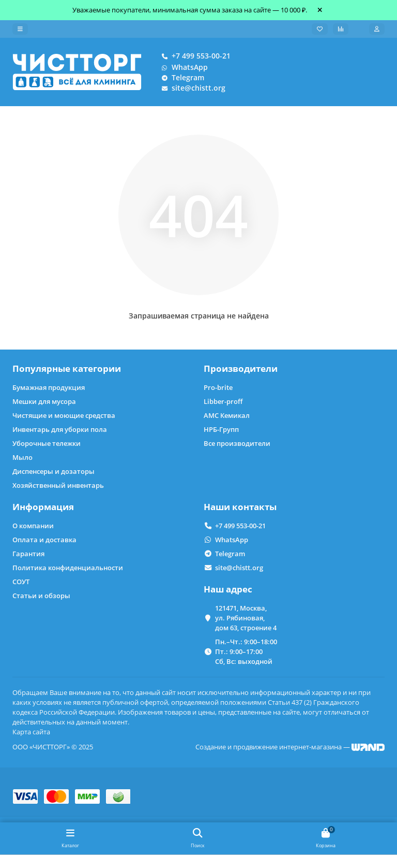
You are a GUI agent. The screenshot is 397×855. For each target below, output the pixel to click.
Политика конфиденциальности (67, 567)
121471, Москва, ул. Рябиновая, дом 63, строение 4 (246, 617)
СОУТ (20, 581)
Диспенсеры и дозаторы (53, 471)
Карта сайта (31, 731)
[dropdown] (20, 29)
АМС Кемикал (227, 415)
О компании (33, 525)
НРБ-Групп (221, 429)
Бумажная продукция (48, 387)
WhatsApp (182, 67)
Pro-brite (218, 387)
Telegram (180, 78)
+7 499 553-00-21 (194, 56)
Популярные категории (66, 368)
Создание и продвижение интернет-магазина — (290, 746)
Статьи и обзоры (41, 595)
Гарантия (28, 553)
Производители (241, 368)
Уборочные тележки (46, 443)
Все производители (237, 443)
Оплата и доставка (44, 539)
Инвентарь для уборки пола (59, 429)
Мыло (22, 457)
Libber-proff (223, 401)
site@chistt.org (191, 88)
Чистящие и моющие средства (63, 415)
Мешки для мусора (44, 401)
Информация (43, 507)
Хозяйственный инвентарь (58, 485)
